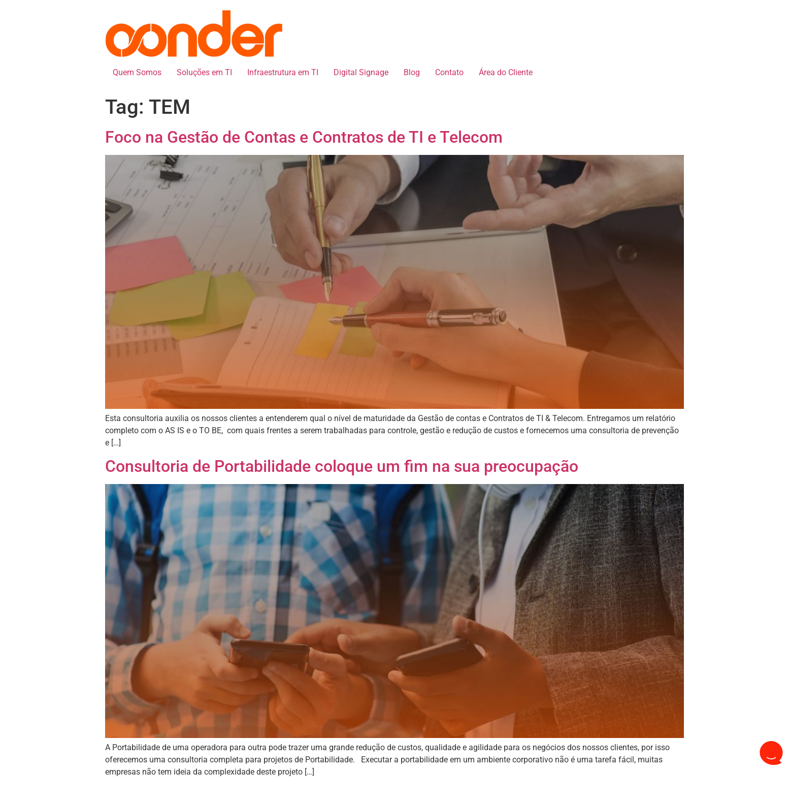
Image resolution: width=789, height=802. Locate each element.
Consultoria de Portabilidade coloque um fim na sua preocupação (341, 466)
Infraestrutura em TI (282, 72)
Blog (412, 72)
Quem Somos (137, 72)
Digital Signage (361, 72)
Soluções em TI (204, 72)
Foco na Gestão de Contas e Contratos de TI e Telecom (304, 137)
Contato (449, 72)
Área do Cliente (506, 72)
